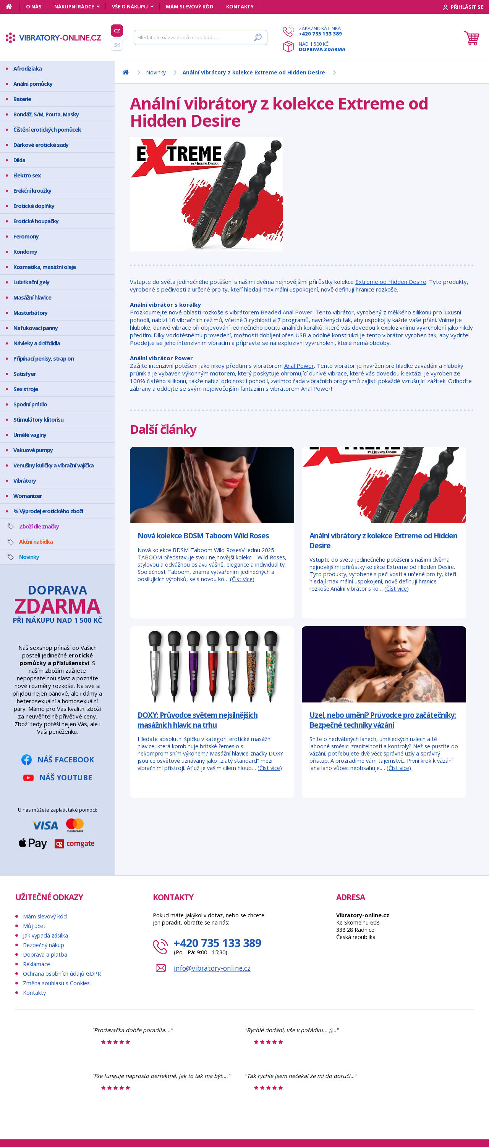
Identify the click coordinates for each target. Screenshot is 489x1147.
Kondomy (25, 251)
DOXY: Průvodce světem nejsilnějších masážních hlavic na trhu (197, 720)
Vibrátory (24, 480)
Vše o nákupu (130, 6)
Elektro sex (26, 175)
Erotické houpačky (35, 221)
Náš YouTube (65, 777)
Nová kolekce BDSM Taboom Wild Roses (203, 535)
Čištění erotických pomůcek (47, 129)
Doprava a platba (45, 954)
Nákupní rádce (74, 6)
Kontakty (240, 6)
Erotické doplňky (33, 205)
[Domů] (13, 6)
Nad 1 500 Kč (322, 46)
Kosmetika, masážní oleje (44, 267)
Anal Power (299, 365)
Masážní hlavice (32, 297)
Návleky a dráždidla (36, 343)
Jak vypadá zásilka (45, 935)
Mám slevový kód (190, 6)
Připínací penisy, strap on (43, 358)
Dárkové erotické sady (40, 144)
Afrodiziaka (27, 68)
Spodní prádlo (30, 404)
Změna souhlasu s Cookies (56, 983)
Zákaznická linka (322, 31)
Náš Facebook (65, 759)
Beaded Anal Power (287, 312)
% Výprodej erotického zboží (48, 511)
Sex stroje (25, 389)
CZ (117, 30)
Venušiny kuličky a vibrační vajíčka (53, 465)
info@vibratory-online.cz (212, 968)
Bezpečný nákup (43, 945)
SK (117, 44)
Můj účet (34, 926)
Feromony (26, 236)
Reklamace (36, 964)
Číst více (242, 579)
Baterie (22, 99)
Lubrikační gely (31, 282)
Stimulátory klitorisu (38, 419)
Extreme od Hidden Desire (390, 281)
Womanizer (27, 495)
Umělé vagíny (29, 434)
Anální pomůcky (32, 83)
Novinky (29, 557)
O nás (34, 6)
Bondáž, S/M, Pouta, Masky (46, 114)
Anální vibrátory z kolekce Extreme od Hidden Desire (383, 540)
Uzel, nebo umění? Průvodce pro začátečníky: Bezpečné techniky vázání (382, 720)
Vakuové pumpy (33, 450)
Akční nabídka (36, 541)
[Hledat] (200, 37)
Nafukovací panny (35, 328)
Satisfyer (24, 373)
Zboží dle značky (39, 526)
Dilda (19, 160)
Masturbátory (30, 312)
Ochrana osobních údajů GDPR (62, 973)
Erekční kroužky (32, 190)
